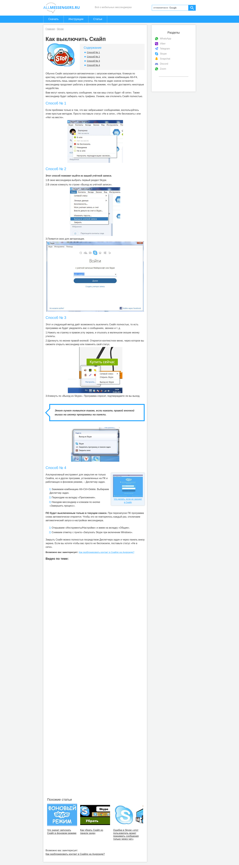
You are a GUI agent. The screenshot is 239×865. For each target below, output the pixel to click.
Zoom (163, 69)
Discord (164, 63)
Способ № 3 (93, 61)
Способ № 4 (93, 65)
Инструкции (76, 19)
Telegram (165, 48)
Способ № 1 (93, 52)
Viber (163, 43)
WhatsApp (165, 38)
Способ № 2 (93, 56)
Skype (163, 53)
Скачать (53, 19)
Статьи (97, 19)
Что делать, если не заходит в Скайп (128, 489)
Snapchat (165, 58)
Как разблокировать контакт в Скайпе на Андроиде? (106, 552)
